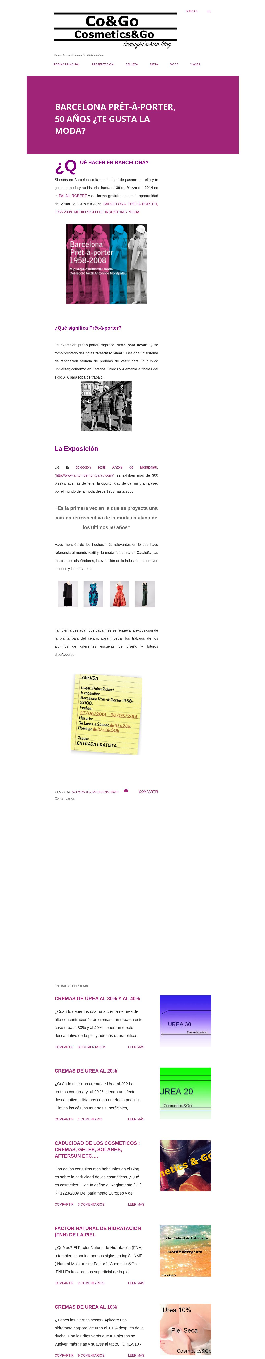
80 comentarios (92, 1047)
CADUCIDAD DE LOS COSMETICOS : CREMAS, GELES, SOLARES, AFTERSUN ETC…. (97, 1149)
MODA (174, 64)
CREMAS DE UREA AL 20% (86, 1071)
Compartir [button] (148, 791)
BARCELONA (100, 792)
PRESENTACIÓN (102, 64)
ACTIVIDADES (81, 792)
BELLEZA (132, 64)
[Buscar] (191, 11)
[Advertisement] (100, 933)
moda (114, 792)
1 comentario (90, 1119)
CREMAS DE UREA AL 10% (86, 1307)
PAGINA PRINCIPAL (67, 64)
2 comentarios (91, 1283)
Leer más (136, 1047)
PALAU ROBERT (73, 196)
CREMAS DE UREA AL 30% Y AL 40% (97, 998)
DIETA (154, 64)
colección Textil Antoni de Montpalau (116, 467)
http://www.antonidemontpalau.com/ (84, 475)
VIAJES (195, 64)
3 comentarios (91, 1204)
